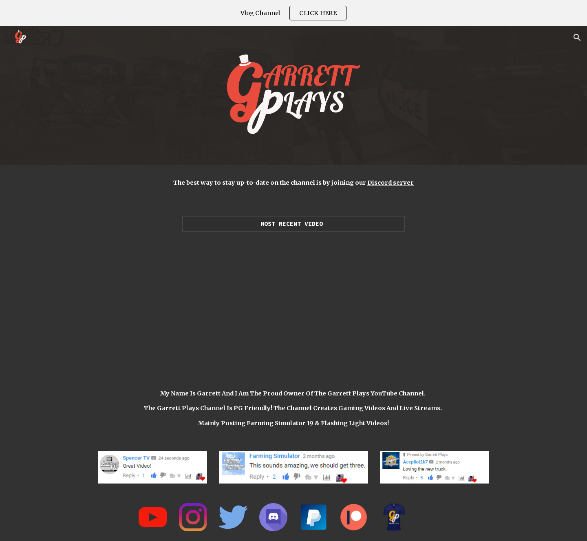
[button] (577, 37)
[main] (293, 182)
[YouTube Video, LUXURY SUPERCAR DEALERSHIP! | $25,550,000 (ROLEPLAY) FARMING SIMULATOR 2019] (293, 301)
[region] (293, 13)
